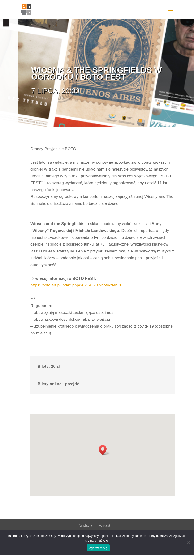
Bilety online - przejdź (58, 384)
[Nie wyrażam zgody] (188, 542)
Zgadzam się (98, 548)
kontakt (104, 525)
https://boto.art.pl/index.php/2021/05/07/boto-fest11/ (76, 285)
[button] (104, 450)
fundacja (85, 525)
